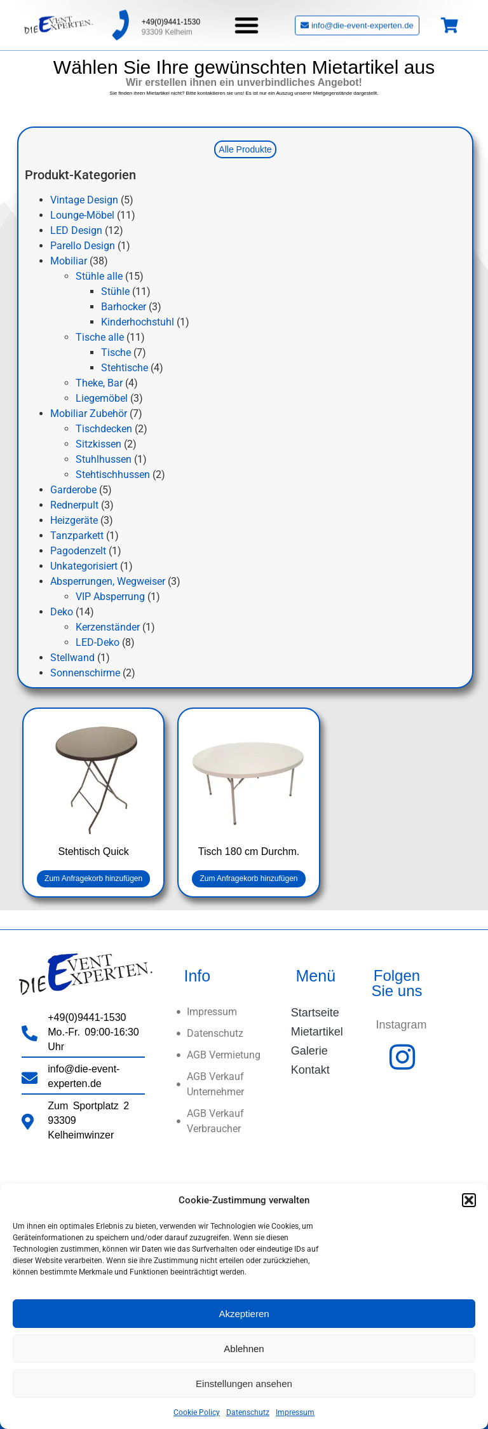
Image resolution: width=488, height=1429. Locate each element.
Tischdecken (104, 429)
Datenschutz (247, 1412)
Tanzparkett (77, 536)
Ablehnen (244, 1348)
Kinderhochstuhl (137, 322)
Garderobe (73, 490)
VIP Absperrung (110, 597)
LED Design (76, 230)
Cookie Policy (196, 1412)
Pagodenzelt (78, 551)
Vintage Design (84, 200)
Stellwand (72, 658)
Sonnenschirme (85, 673)
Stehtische (124, 368)
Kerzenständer (108, 627)
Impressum (295, 1412)
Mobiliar (68, 261)
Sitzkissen (98, 444)
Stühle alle (99, 276)
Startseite (315, 1012)
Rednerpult (74, 505)
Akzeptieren (244, 1313)
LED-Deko (97, 642)
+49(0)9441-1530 (171, 17)
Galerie (309, 1050)
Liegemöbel (102, 398)
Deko (61, 612)
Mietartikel (317, 1031)
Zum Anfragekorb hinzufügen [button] (93, 878)
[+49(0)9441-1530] (120, 21)
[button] (469, 1200)
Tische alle (100, 337)
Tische (116, 352)
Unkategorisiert (84, 566)
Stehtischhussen (113, 474)
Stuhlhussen (104, 459)
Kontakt (310, 1069)
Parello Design (82, 246)
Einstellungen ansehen (244, 1383)
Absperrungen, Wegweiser (107, 581)
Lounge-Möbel (82, 215)
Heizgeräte (74, 520)
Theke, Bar (99, 383)
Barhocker (123, 307)
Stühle (115, 291)
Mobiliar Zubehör (88, 413)
